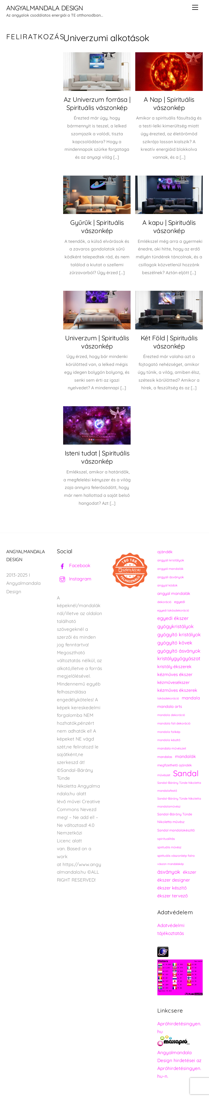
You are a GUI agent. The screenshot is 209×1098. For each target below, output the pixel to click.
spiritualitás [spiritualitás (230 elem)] (166, 839)
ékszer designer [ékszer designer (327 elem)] (173, 880)
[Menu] (195, 7)
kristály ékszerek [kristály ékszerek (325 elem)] (174, 666)
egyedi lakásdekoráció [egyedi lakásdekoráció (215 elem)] (173, 610)
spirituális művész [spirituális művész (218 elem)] (169, 847)
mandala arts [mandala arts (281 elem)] (169, 706)
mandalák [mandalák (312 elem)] (185, 756)
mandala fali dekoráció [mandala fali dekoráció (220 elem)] (173, 723)
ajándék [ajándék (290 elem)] (165, 551)
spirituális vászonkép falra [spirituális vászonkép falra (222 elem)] (176, 856)
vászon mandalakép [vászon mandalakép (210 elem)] (170, 864)
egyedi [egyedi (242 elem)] (179, 602)
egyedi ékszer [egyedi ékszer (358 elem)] (173, 618)
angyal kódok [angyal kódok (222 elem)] (167, 585)
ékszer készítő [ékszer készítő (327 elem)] (172, 888)
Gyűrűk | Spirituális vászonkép (97, 226)
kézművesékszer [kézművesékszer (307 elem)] (173, 682)
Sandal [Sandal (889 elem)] (186, 773)
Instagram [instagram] (74, 579)
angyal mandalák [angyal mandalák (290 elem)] (173, 593)
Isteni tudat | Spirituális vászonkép (97, 457)
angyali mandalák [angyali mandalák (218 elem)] (170, 569)
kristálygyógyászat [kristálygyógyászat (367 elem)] (178, 658)
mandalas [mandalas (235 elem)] (164, 757)
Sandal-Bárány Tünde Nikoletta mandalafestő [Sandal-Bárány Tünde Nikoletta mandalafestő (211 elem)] (179, 787)
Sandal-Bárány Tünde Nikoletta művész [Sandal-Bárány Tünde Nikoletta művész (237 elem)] (174, 818)
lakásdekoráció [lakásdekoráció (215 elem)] (168, 698)
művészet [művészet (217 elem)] (163, 775)
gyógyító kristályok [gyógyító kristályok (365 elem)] (179, 634)
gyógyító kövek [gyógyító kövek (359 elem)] (174, 643)
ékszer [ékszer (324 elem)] (189, 872)
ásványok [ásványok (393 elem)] (168, 871)
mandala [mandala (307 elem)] (191, 698)
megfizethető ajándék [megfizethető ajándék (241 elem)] (174, 765)
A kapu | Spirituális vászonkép (168, 226)
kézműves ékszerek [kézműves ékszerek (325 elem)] (177, 690)
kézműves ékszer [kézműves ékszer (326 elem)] (174, 674)
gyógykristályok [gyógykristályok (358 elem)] (175, 626)
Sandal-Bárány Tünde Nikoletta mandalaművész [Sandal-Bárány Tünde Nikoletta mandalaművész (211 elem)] (179, 802)
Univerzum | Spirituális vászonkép (97, 342)
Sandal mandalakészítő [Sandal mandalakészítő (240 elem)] (176, 830)
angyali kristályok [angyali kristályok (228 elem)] (170, 560)
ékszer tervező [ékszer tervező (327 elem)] (172, 895)
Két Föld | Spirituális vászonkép (169, 342)
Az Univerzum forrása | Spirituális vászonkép (97, 103)
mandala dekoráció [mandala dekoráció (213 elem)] (171, 715)
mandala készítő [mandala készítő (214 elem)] (168, 740)
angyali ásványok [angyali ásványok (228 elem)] (170, 577)
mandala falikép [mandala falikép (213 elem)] (168, 732)
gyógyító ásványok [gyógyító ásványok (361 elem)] (179, 651)
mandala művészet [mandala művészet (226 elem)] (171, 748)
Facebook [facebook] (73, 565)
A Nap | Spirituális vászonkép (169, 103)
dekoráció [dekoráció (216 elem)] (164, 602)
